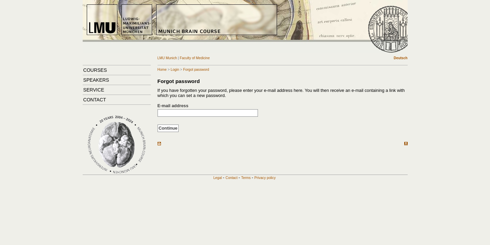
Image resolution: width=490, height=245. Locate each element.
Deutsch (400, 58)
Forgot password (196, 69)
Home (162, 69)
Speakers (96, 80)
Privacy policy (265, 178)
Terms (246, 178)
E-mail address (173, 105)
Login (174, 69)
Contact (94, 99)
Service (93, 90)
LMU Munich (168, 58)
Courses (95, 70)
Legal (217, 178)
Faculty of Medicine (195, 58)
